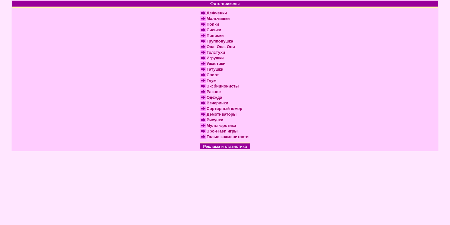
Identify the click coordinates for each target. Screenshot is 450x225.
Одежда (214, 97)
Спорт (213, 74)
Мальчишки (218, 18)
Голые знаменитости (227, 136)
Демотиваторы (222, 114)
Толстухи (216, 52)
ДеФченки (217, 13)
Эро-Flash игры (222, 131)
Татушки (215, 69)
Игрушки (215, 58)
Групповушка (220, 41)
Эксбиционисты (223, 86)
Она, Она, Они (221, 46)
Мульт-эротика (221, 125)
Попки (213, 24)
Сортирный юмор (224, 108)
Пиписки (215, 35)
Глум (211, 80)
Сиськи (214, 30)
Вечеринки (217, 103)
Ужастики (216, 63)
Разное (214, 91)
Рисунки (215, 120)
